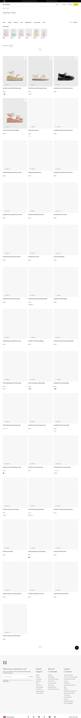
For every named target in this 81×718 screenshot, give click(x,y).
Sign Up (31, 676)
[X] (34, 717)
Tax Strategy (67, 695)
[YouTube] (50, 717)
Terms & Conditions (68, 675)
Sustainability (51, 677)
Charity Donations (52, 683)
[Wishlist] (25, 58)
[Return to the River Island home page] (7, 4)
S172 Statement (67, 697)
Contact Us (38, 685)
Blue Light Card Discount (53, 689)
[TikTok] (55, 717)
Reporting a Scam (40, 691)
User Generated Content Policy (69, 686)
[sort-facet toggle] (74, 22)
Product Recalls (39, 693)
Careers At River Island (53, 679)
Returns (38, 677)
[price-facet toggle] (44, 22)
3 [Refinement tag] (11, 45)
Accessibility (67, 683)
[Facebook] (28, 717)
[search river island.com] (56, 4)
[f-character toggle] (16, 22)
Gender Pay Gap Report (69, 693)
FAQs (37, 683)
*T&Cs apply (5, 680)
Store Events (51, 685)
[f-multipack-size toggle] (29, 22)
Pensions (66, 699)
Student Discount (52, 687)
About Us (50, 675)
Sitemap (66, 689)
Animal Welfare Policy (68, 701)
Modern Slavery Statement (70, 691)
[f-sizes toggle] (22, 22)
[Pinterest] (44, 717)
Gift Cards (38, 681)
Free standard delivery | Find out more (29, 1)
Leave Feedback (39, 687)
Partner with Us (51, 681)
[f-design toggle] (10, 22)
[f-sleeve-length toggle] (37, 22)
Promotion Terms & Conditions (71, 677)
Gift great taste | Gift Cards (51, 1)
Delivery (38, 675)
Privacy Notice (6, 681)
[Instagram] (39, 717)
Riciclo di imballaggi (68, 703)
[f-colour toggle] (4, 22)
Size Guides (38, 679)
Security (66, 681)
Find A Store (39, 689)
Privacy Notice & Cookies (69, 679)
